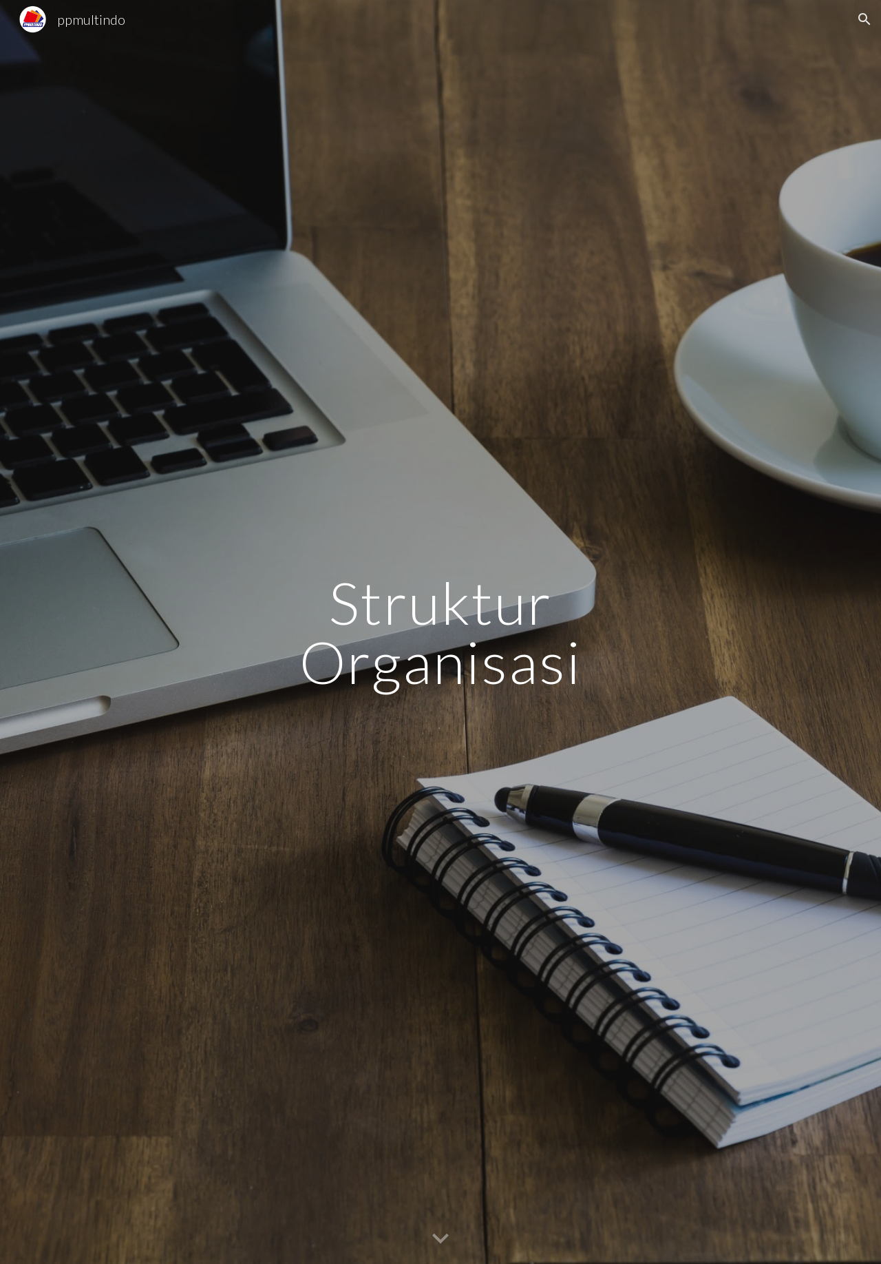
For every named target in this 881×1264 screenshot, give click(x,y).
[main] (440, 632)
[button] (864, 19)
